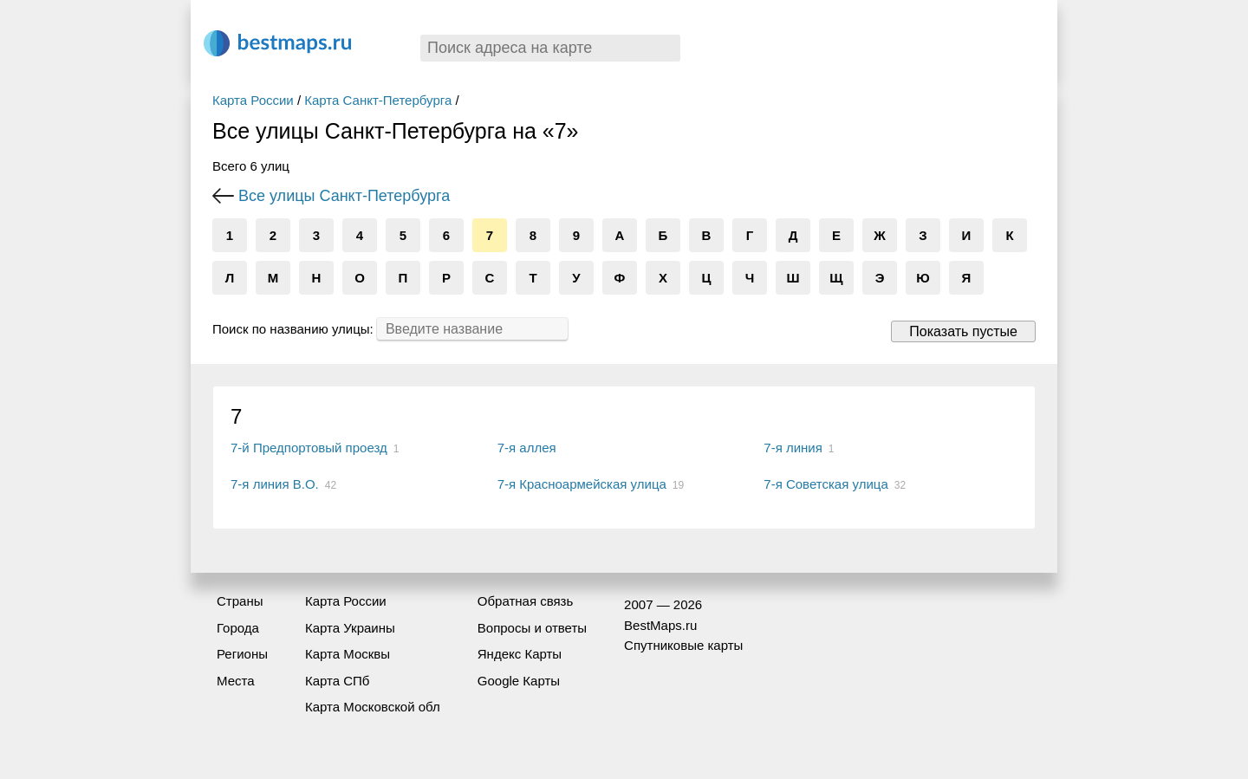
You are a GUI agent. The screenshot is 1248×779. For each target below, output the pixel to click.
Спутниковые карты (683, 645)
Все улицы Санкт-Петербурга (344, 195)
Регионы (242, 653)
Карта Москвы (347, 653)
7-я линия (793, 447)
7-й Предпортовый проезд (309, 447)
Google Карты (519, 680)
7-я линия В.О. (275, 484)
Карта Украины (350, 627)
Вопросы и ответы (532, 627)
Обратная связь (526, 601)
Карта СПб (337, 680)
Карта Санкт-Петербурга (378, 100)
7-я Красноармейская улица (581, 484)
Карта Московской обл (372, 706)
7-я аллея (526, 447)
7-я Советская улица (825, 484)
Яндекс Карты (520, 653)
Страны (240, 601)
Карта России (253, 100)
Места (236, 680)
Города (238, 627)
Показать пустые (963, 331)
